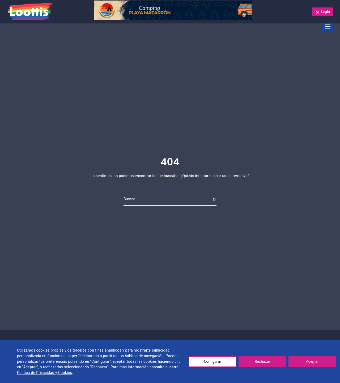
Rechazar (262, 361)
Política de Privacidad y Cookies (44, 372)
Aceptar (312, 361)
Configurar (212, 361)
